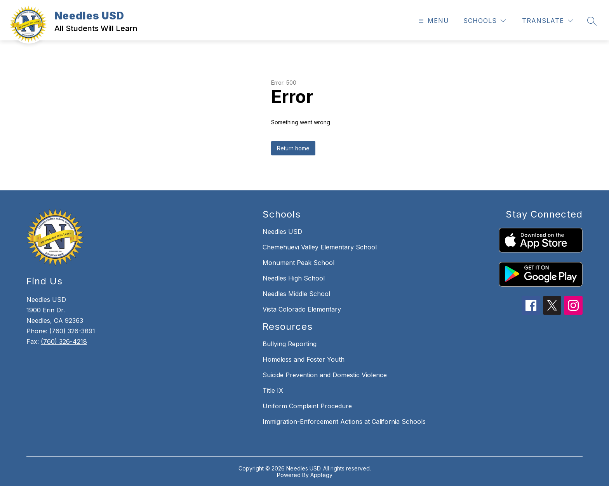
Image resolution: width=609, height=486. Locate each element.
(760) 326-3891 (72, 331)
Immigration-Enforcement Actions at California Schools (344, 421)
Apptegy (321, 475)
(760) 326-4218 (64, 341)
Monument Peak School (298, 263)
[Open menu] (433, 21)
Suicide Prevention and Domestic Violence (325, 375)
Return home (293, 148)
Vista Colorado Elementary (302, 309)
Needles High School (294, 278)
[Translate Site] (547, 21)
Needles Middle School (296, 294)
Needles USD (282, 231)
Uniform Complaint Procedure (307, 406)
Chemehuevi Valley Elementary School (320, 247)
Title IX (273, 390)
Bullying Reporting (290, 344)
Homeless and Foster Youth (304, 359)
